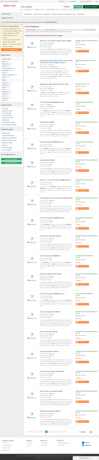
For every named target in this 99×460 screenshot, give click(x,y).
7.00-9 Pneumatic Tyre (52, 102)
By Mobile (44, 445)
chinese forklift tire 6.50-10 (52, 9)
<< (31, 431)
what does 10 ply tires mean (9, 138)
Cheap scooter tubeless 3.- (52, 371)
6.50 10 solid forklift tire (88, 9)
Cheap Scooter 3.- (49, 351)
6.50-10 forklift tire (28, 9)
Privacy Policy (6, 448)
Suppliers (31, 456)
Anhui (3, 100)
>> (62, 431)
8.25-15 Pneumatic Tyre (52, 294)
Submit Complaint (7, 445)
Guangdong (5, 91)
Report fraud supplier (11, 159)
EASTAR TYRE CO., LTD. (83, 84)
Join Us (29, 445)
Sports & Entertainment (12, 22)
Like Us (87, 442)
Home (2, 22)
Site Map (48, 456)
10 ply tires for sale (7, 111)
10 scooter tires (6, 133)
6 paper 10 (5, 145)
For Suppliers (73, 1)
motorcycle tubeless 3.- (50, 274)
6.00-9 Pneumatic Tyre (52, 142)
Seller (3, 72)
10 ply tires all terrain (7, 117)
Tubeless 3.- (47, 122)
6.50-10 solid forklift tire (74, 9)
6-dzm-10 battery (6, 150)
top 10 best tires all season (9, 124)
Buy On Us (44, 440)
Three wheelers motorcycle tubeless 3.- (56, 198)
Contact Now (83, 51)
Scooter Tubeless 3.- (50, 312)
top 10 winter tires (7, 113)
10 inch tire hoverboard (8, 135)
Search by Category (91, 7)
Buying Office (5, 70)
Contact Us (6, 443)
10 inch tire (5, 108)
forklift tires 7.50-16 (7, 143)
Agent (3, 61)
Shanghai (4, 94)
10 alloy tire (46, 14)
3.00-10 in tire (37, 14)
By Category (44, 443)
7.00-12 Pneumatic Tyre (52, 218)
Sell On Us (60, 440)
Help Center (6, 450)
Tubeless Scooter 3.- (50, 411)
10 (55, 431)
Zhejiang (4, 85)
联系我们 (79, 456)
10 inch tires (80, 14)
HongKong (5, 98)
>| (64, 431)
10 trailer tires (5, 120)
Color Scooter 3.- (48, 331)
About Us (29, 440)
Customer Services (8, 440)
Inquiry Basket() (85, 1)
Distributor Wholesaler (8, 75)
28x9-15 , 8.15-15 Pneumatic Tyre (55, 180)
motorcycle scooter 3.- (50, 236)
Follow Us (88, 445)
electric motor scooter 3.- (51, 391)
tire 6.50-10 (64, 9)
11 (58, 431)
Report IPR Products (11, 162)
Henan (4, 96)
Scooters (23, 22)
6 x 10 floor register (7, 147)
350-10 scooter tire (57, 14)
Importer (4, 66)
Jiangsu (4, 87)
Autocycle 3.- (47, 160)
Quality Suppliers (39, 456)
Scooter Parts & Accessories (35, 22)
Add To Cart (32, 47)
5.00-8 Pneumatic (50, 256)
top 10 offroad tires (7, 115)
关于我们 (72, 456)
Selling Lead (61, 445)
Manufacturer (5, 64)
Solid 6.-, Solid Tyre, (54, 84)
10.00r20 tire (28, 14)
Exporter (4, 77)
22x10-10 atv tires (69, 14)
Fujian (3, 89)
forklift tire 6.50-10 (39, 9)
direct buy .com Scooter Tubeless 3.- (55, 41)
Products (24, 456)
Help (97, 1)
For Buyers (62, 1)
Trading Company (7, 68)
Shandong (5, 83)
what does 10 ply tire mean (9, 140)
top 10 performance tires (8, 122)
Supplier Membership (63, 443)
